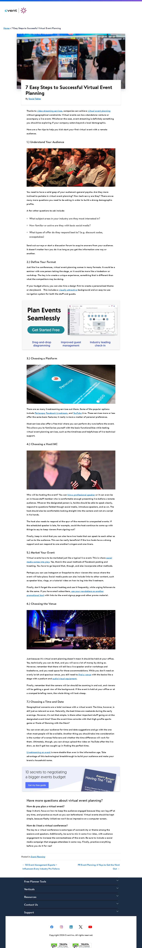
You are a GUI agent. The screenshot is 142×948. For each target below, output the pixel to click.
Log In (115, 10)
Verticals (29, 882)
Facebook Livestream (57, 408)
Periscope (40, 408)
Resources (84, 10)
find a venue (84, 670)
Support (100, 10)
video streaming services (49, 110)
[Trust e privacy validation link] (60, 939)
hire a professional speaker (81, 490)
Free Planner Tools (35, 875)
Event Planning (38, 850)
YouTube (77, 408)
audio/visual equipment (64, 674)
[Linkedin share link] (71, 920)
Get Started (130, 10)
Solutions (67, 10)
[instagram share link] (61, 920)
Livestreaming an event (38, 747)
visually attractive (68, 289)
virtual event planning (99, 110)
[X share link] (80, 920)
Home (6, 28)
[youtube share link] (90, 920)
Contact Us (31, 898)
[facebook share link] (52, 920)
